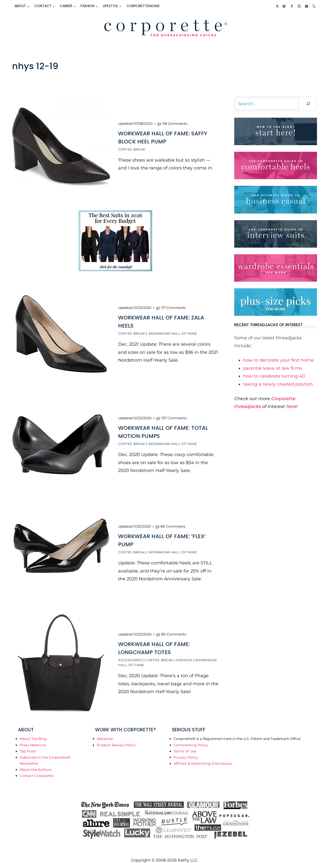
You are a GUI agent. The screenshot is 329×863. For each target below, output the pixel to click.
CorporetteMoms (143, 5)
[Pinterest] (306, 6)
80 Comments (173, 627)
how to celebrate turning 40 (274, 376)
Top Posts (28, 744)
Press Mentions (33, 738)
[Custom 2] (284, 6)
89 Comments (173, 521)
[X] (314, 6)
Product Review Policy (116, 738)
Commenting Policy (191, 738)
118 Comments (174, 123)
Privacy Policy (186, 750)
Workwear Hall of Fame (172, 331)
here (291, 406)
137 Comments (174, 414)
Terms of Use (185, 744)
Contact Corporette (36, 768)
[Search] (308, 104)
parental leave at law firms (272, 368)
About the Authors (36, 762)
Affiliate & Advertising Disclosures (203, 756)
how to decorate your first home (278, 360)
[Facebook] (291, 6)
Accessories (130, 653)
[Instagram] (299, 6)
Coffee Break (131, 149)
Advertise (105, 731)
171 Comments (173, 305)
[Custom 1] (277, 6)
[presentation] (61, 146)
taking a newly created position (278, 384)
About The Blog (33, 731)
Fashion (184, 653)
